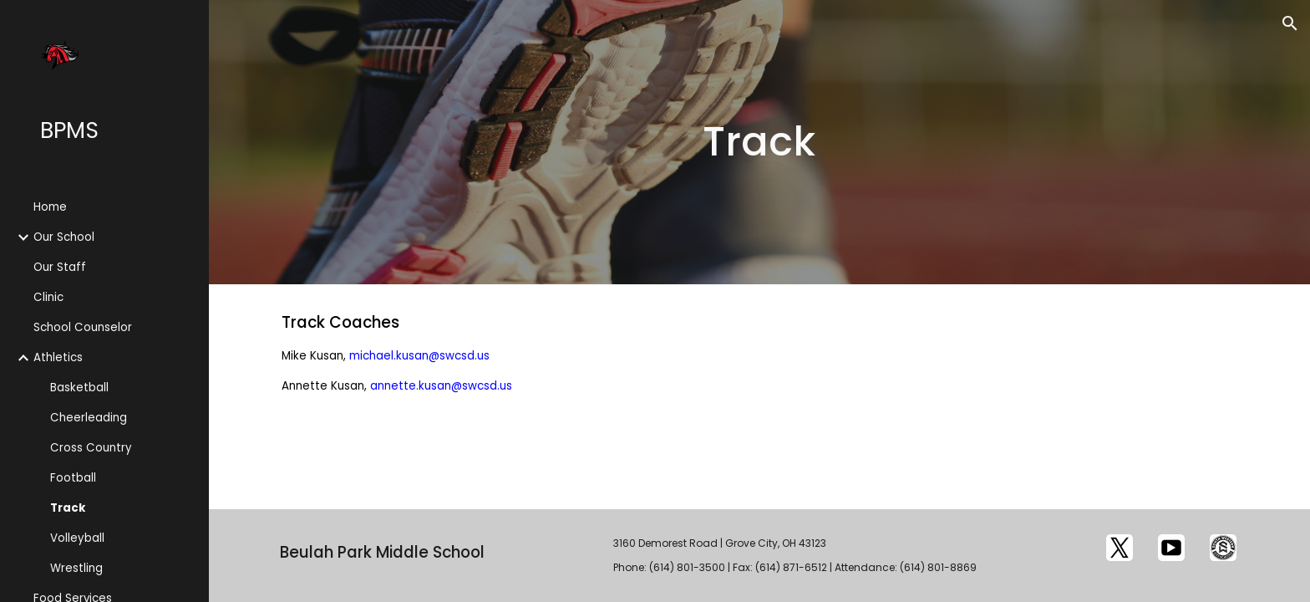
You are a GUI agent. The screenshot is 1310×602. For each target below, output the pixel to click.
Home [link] (50, 207)
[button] (1290, 23)
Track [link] (67, 508)
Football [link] (73, 478)
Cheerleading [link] (88, 418)
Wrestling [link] (76, 568)
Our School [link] (63, 237)
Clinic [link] (48, 297)
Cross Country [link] (91, 448)
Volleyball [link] (77, 538)
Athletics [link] (58, 357)
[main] (759, 142)
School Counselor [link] (82, 327)
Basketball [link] (79, 387)
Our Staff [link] (59, 267)
